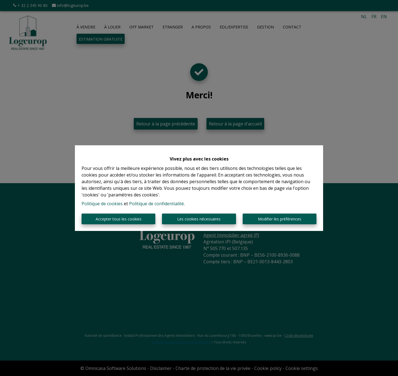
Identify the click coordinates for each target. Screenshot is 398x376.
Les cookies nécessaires (199, 219)
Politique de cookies (102, 204)
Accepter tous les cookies (119, 219)
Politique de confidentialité (156, 204)
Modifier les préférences (279, 219)
